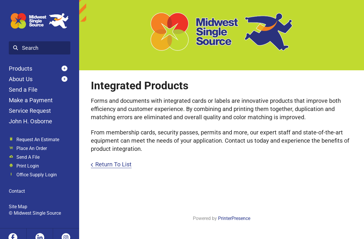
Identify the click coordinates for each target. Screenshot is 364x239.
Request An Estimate (37, 139)
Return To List (113, 164)
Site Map (18, 206)
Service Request (30, 110)
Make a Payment (31, 100)
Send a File (23, 89)
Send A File (28, 157)
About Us (21, 79)
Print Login (27, 166)
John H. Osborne (30, 121)
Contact (17, 191)
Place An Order (31, 148)
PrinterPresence (234, 218)
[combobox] (39, 48)
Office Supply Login (36, 174)
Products (20, 68)
